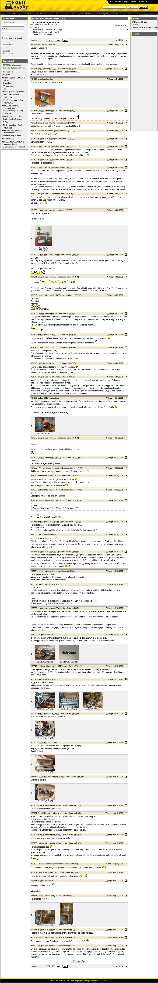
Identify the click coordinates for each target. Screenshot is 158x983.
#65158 (80, 776)
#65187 (72, 946)
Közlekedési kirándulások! (13, 119)
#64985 (78, 521)
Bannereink (93, 981)
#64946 (72, 377)
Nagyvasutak (8, 75)
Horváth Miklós (57, 517)
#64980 (78, 476)
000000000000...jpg (45, 925)
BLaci (40, 68)
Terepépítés (7, 89)
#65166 (74, 872)
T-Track (6, 122)
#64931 (71, 131)
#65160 (77, 813)
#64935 (69, 167)
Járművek (48, 30)
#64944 (72, 347)
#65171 (72, 896)
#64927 (72, 110)
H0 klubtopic (8, 72)
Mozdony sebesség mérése (14, 92)
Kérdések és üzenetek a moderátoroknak (12, 131)
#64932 (71, 138)
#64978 (75, 438)
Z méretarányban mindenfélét (14, 147)
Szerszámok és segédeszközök (53, 18)
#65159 (77, 805)
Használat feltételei (57, 981)
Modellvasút (38, 30)
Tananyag (35, 461)
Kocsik (56, 32)
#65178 (72, 929)
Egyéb (50, 34)
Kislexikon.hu (143, 2)
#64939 (75, 254)
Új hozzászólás (120, 25)
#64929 (72, 123)
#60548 (72, 68)
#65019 (75, 713)
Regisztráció (6, 51)
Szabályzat (103, 981)
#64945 (72, 363)
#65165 (74, 864)
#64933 (69, 146)
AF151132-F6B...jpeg (45, 106)
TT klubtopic (8, 86)
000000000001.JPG (66, 925)
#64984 (78, 500)
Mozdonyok (58, 30)
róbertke (41, 110)
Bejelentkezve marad (13, 38)
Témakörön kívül (39, 34)
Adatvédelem (72, 981)
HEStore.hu (131, 2)
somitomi (41, 666)
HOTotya (41, 334)
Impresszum (83, 981)
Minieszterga (36, 891)
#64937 (69, 210)
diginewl (41, 313)
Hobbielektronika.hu (118, 2)
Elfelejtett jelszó (8, 53)
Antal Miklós (42, 742)
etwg (41, 25)
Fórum (35, 18)
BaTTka (41, 45)
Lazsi (40, 146)
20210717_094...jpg (45, 709)
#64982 (78, 490)
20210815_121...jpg (45, 772)
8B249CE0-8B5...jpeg (45, 661)
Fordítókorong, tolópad (12, 136)
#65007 (75, 608)
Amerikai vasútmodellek (12, 116)
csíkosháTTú (43, 254)
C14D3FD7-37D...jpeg (69, 661)
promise (41, 131)
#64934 (69, 159)
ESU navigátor (8, 139)
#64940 (75, 277)
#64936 (69, 194)
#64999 (72, 571)
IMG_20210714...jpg (45, 433)
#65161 (77, 834)
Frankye (41, 805)
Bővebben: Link (37, 74)
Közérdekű (7, 83)
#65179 (72, 937)
